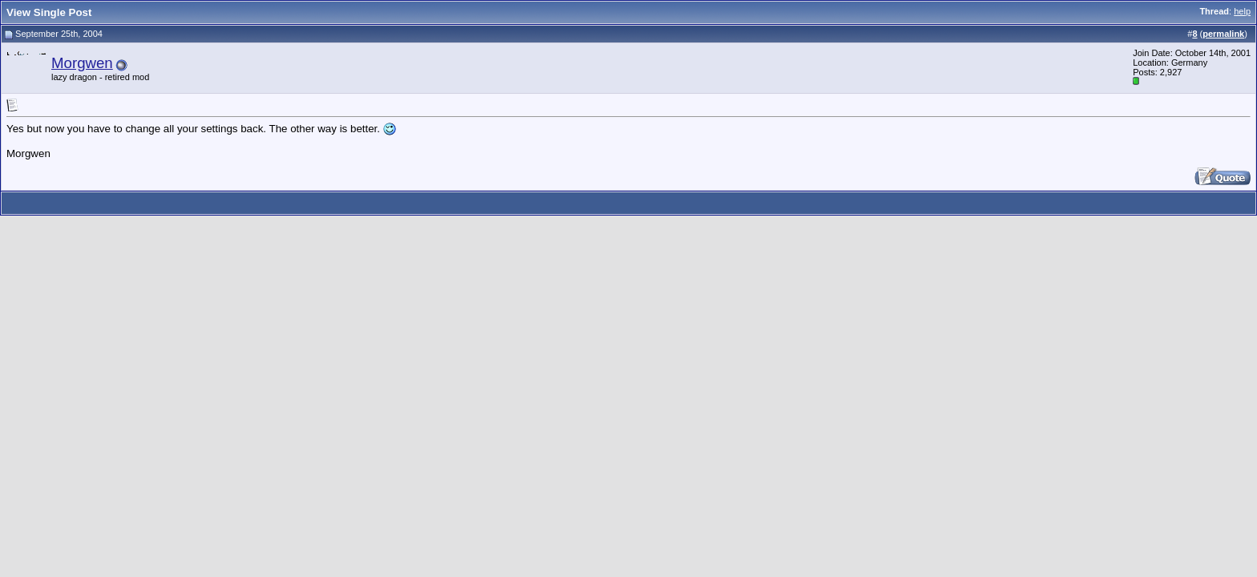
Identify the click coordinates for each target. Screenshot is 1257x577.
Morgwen (82, 62)
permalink (1223, 33)
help (1242, 11)
